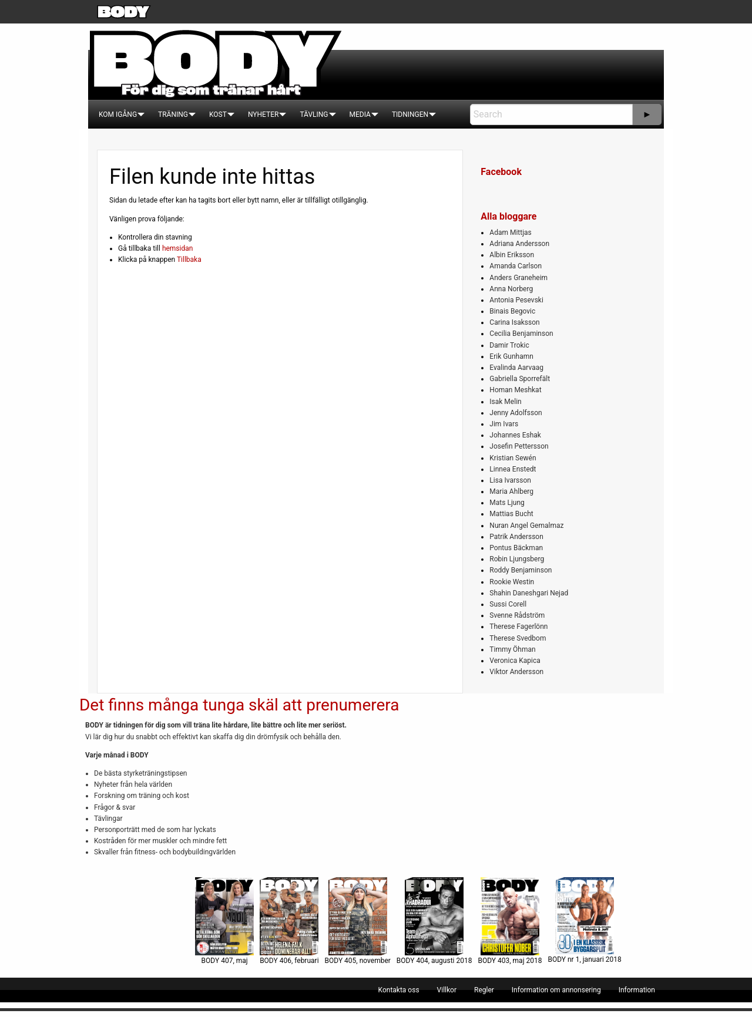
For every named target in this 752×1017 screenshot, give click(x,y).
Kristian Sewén (512, 458)
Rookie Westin (511, 582)
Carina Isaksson (514, 322)
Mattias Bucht (511, 514)
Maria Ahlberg (511, 491)
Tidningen (410, 114)
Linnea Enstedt (512, 469)
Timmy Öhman (512, 649)
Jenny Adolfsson (515, 413)
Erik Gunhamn (511, 356)
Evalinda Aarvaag (516, 367)
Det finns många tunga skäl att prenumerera (239, 705)
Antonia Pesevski (516, 300)
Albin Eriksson (511, 255)
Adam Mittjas (510, 232)
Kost (218, 114)
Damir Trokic (509, 345)
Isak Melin (505, 402)
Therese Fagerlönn (518, 626)
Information (637, 990)
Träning (173, 114)
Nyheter (263, 114)
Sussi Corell (507, 604)
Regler (484, 990)
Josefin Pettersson (518, 446)
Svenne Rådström (517, 615)
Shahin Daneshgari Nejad (528, 593)
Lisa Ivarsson (510, 480)
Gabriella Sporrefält (519, 379)
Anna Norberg (511, 289)
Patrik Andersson (516, 537)
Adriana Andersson (519, 244)
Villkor (446, 990)
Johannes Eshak (515, 435)
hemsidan (177, 248)
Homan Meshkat (515, 390)
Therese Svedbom (517, 638)
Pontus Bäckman (516, 548)
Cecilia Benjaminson (521, 333)
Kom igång (118, 114)
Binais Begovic (512, 311)
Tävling (314, 114)
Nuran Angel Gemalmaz (526, 525)
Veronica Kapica (514, 660)
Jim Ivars (503, 424)
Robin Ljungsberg (516, 559)
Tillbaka (189, 259)
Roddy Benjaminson (520, 570)
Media (360, 114)
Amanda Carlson (515, 266)
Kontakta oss (398, 990)
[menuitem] (117, 114)
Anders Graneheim (518, 278)
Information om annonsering (556, 990)
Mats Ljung (506, 503)
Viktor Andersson (516, 672)
